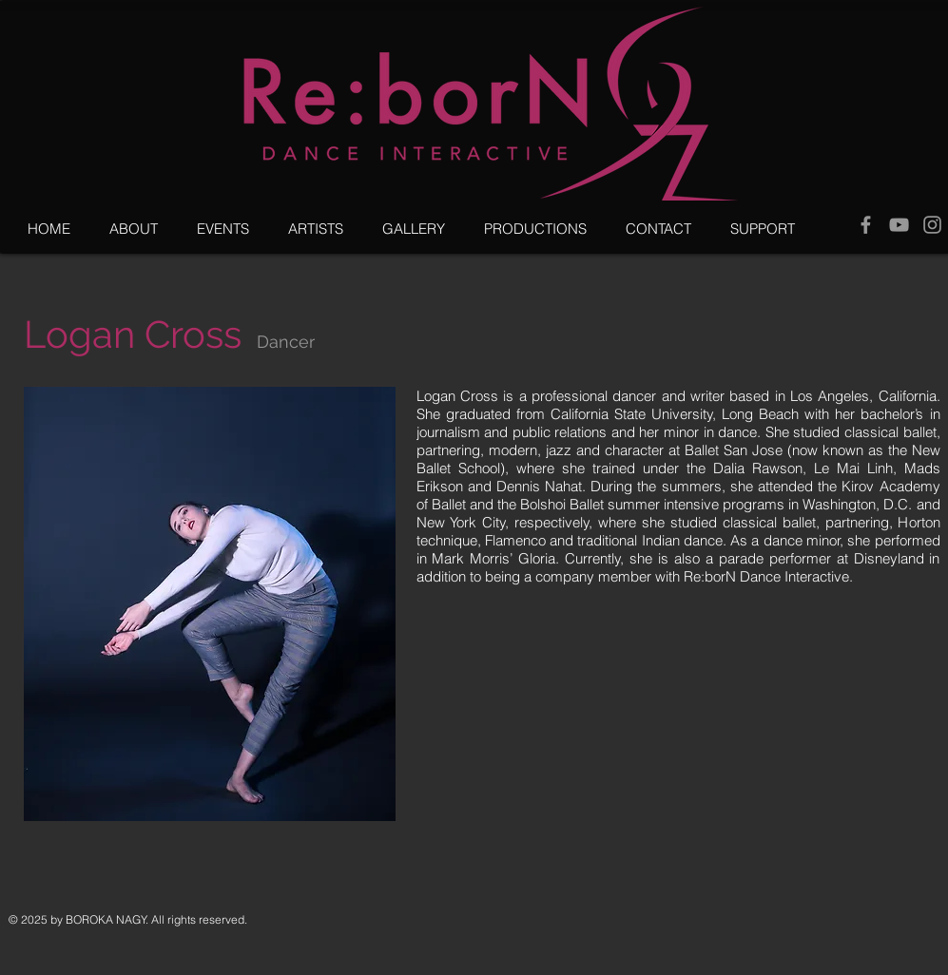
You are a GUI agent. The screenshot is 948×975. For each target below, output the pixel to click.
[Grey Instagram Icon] (932, 225)
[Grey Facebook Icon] (866, 225)
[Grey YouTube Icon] (899, 225)
